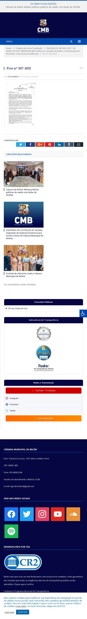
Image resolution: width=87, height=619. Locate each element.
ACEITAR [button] (22, 611)
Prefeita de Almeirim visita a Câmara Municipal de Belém (24, 275)
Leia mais (21, 606)
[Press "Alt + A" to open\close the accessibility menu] (83, 313)
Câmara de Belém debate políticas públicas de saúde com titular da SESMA (43, 7)
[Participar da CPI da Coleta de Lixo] (43, 308)
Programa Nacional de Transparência (31, 591)
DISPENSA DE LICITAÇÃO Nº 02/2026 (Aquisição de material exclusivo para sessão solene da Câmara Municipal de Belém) (24, 234)
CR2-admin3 (13, 76)
